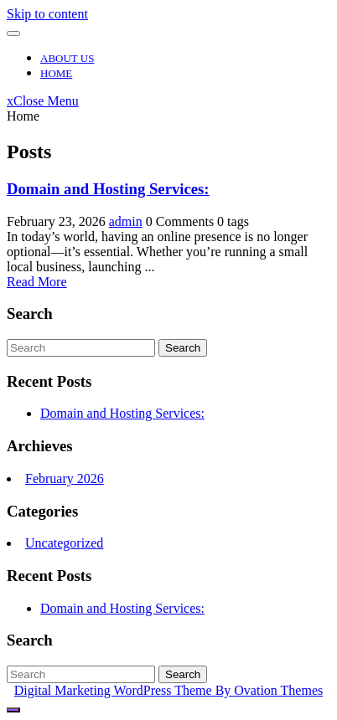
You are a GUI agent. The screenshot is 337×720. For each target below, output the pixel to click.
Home (56, 73)
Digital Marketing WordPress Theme (168, 690)
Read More (37, 282)
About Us (67, 58)
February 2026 (64, 478)
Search (182, 348)
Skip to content (47, 14)
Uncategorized (64, 543)
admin (126, 221)
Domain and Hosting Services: (108, 189)
